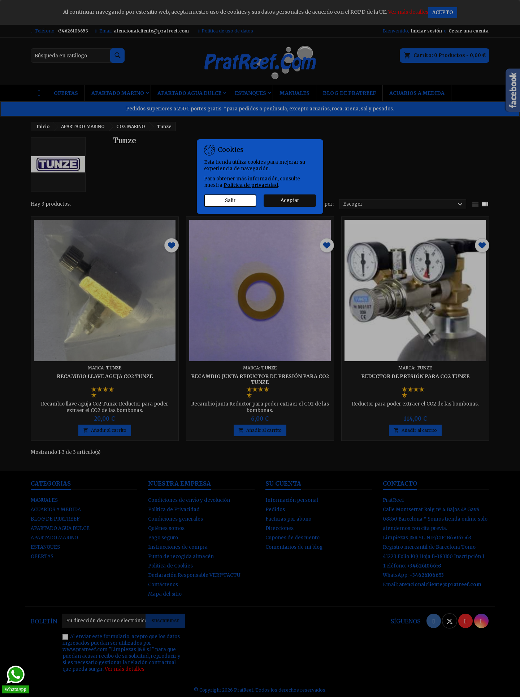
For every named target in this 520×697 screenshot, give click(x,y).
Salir (230, 200)
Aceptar (290, 200)
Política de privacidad (251, 185)
